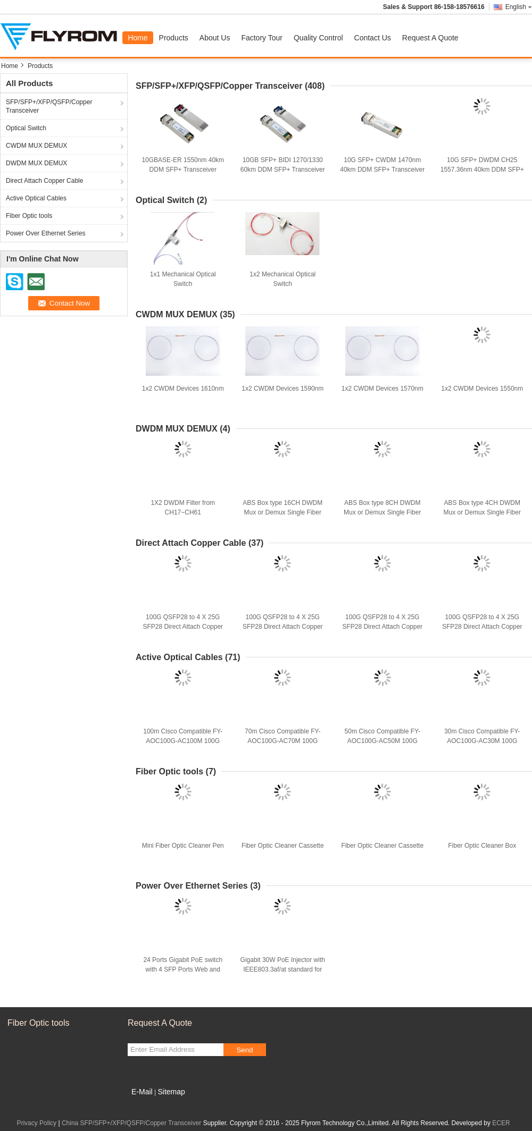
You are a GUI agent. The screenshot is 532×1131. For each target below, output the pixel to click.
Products (173, 37)
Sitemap (171, 1091)
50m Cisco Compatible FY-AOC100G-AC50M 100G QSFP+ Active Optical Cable (382, 741)
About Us (215, 37)
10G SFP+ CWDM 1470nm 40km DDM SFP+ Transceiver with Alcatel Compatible (382, 169)
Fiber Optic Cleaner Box (482, 845)
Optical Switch (26, 128)
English (518, 7)
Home (137, 37)
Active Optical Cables (36, 198)
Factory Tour (261, 37)
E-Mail (142, 1091)
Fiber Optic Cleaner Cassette (283, 845)
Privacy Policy (36, 1123)
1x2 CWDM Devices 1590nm (282, 388)
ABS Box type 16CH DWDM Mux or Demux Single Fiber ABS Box (282, 512)
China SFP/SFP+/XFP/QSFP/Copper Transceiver (131, 1123)
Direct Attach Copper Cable (44, 180)
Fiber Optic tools (29, 216)
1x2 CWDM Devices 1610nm (183, 388)
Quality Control (318, 37)
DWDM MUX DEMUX (36, 163)
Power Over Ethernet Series (45, 233)
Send (244, 1050)
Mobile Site (146, 1105)
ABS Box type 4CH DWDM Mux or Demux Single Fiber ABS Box (482, 512)
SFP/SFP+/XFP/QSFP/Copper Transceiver (49, 106)
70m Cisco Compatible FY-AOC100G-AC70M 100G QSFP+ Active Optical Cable (282, 741)
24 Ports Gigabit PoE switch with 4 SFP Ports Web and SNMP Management (182, 969)
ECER (501, 1123)
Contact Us (372, 37)
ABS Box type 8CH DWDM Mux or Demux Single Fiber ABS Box (382, 512)
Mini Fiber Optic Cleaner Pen (183, 845)
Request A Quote (430, 37)
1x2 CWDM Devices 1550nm (482, 388)
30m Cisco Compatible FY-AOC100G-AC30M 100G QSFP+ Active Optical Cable (482, 741)
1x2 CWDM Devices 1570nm (382, 388)
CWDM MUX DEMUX (36, 145)
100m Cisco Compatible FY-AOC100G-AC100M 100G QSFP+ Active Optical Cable (183, 741)
